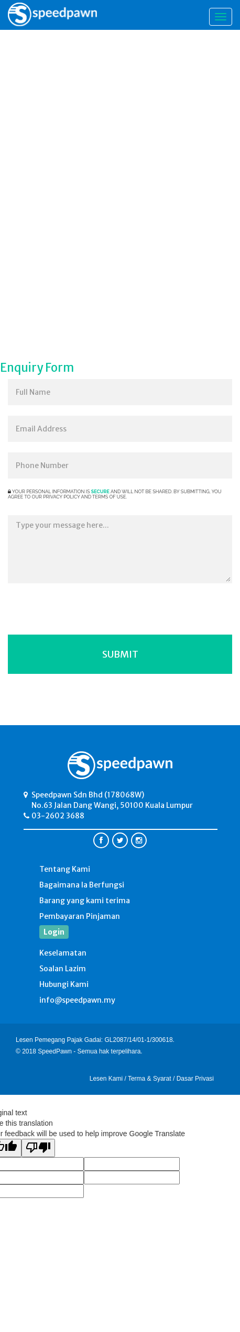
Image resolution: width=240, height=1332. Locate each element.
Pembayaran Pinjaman (79, 916)
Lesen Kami (106, 1078)
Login (53, 932)
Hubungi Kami (64, 984)
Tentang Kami (64, 869)
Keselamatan (62, 953)
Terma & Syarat (149, 1078)
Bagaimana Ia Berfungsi (81, 885)
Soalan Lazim (62, 968)
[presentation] (95, 614)
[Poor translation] (38, 1148)
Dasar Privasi (195, 1078)
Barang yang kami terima (84, 900)
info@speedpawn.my (77, 1000)
